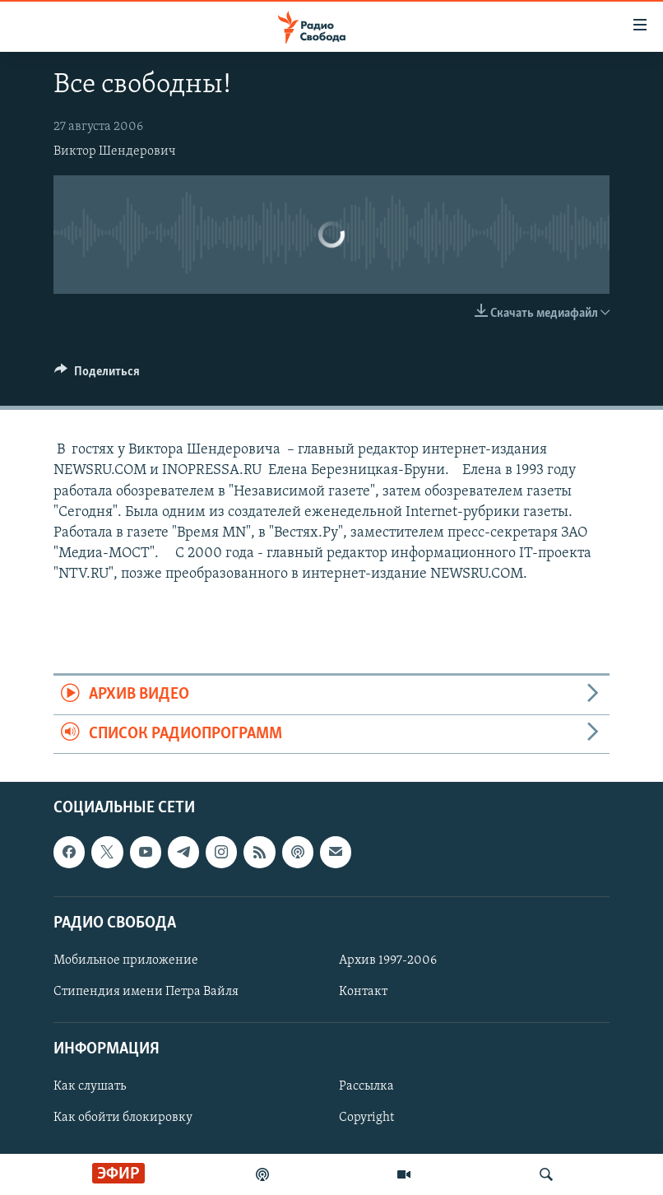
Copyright (366, 1118)
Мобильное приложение (125, 960)
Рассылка (366, 1087)
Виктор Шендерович (114, 151)
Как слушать (89, 1087)
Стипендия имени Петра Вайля (146, 991)
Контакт (363, 991)
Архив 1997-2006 (388, 960)
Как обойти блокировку (122, 1118)
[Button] (97, 375)
